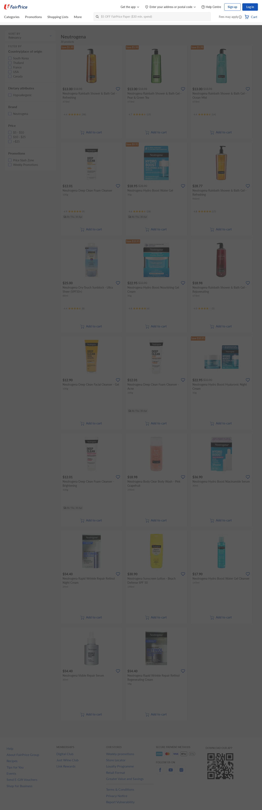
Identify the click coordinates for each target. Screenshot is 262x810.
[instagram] (181, 772)
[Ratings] (75, 114)
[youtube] (171, 772)
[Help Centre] (211, 7)
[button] (240, 17)
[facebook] (160, 772)
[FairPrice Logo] (15, 7)
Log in (250, 7)
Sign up (232, 7)
